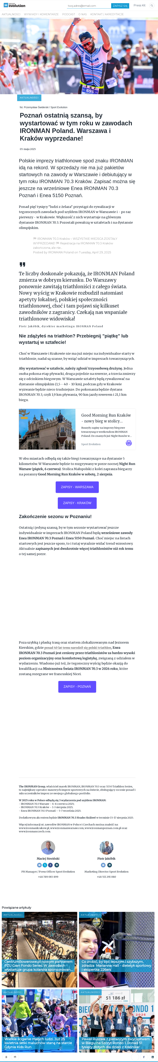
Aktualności (11, 14)
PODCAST (68, 14)
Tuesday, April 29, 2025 (95, 229)
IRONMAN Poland (61, 229)
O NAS (82, 14)
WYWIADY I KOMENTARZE (41, 14)
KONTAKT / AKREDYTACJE (107, 14)
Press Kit (140, 5)
